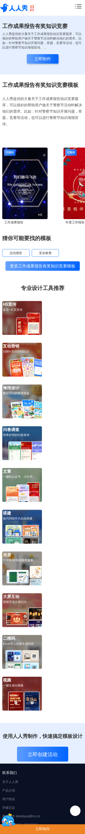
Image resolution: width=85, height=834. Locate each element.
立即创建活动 (43, 754)
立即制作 (42, 829)
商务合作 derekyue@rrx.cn (21, 816)
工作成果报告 (13, 222)
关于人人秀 (10, 782)
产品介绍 (8, 790)
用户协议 (8, 799)
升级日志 (8, 807)
